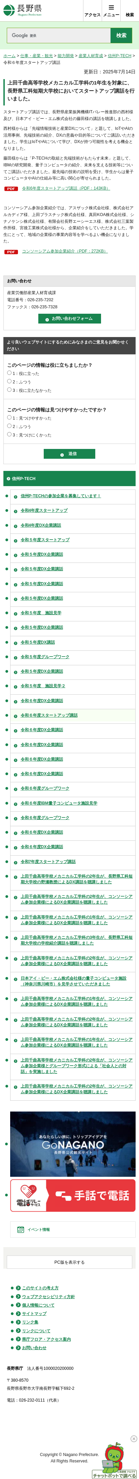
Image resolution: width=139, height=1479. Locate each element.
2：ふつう (22, 382)
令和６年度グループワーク (45, 788)
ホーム (9, 55)
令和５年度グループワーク (45, 656)
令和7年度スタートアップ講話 (48, 861)
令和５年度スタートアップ (45, 540)
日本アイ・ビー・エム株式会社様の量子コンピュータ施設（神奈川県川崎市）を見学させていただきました (73, 981)
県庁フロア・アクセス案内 (46, 1339)
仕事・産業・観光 (36, 55)
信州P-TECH (120, 55)
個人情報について (38, 1305)
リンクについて (36, 1331)
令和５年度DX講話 (38, 642)
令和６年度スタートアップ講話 (49, 715)
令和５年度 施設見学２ (43, 686)
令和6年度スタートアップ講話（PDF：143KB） (66, 188)
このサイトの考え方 (40, 1288)
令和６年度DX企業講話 (42, 700)
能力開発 (66, 55)
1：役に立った (26, 373)
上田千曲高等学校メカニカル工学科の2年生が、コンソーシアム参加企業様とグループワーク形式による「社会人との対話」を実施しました (77, 1066)
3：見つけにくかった (32, 435)
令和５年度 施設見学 (41, 613)
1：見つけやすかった (32, 418)
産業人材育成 (91, 55)
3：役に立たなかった (32, 390)
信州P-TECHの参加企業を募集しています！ (61, 496)
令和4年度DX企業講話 (41, 525)
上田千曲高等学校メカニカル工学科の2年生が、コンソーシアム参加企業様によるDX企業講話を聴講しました (77, 899)
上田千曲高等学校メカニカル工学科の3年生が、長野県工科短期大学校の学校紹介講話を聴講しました (77, 940)
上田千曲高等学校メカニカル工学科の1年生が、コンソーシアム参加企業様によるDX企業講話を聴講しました (77, 920)
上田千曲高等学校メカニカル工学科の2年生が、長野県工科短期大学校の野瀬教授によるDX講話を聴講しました (77, 879)
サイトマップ (34, 1313)
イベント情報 (38, 1229)
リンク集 (30, 1322)
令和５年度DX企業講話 (42, 554)
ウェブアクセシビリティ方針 (48, 1296)
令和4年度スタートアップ (44, 510)
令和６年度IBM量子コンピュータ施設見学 (59, 803)
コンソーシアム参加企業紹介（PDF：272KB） (65, 251)
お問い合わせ (34, 1347)
